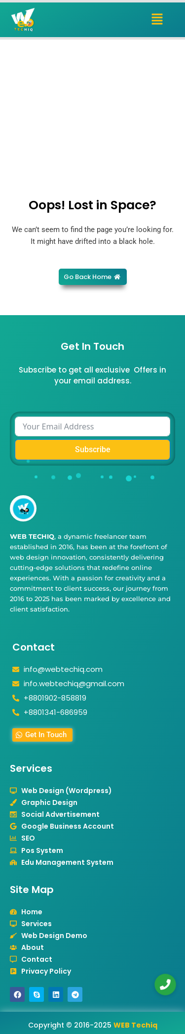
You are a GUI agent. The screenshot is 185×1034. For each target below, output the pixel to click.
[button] (158, 20)
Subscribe (93, 449)
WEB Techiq (135, 1025)
